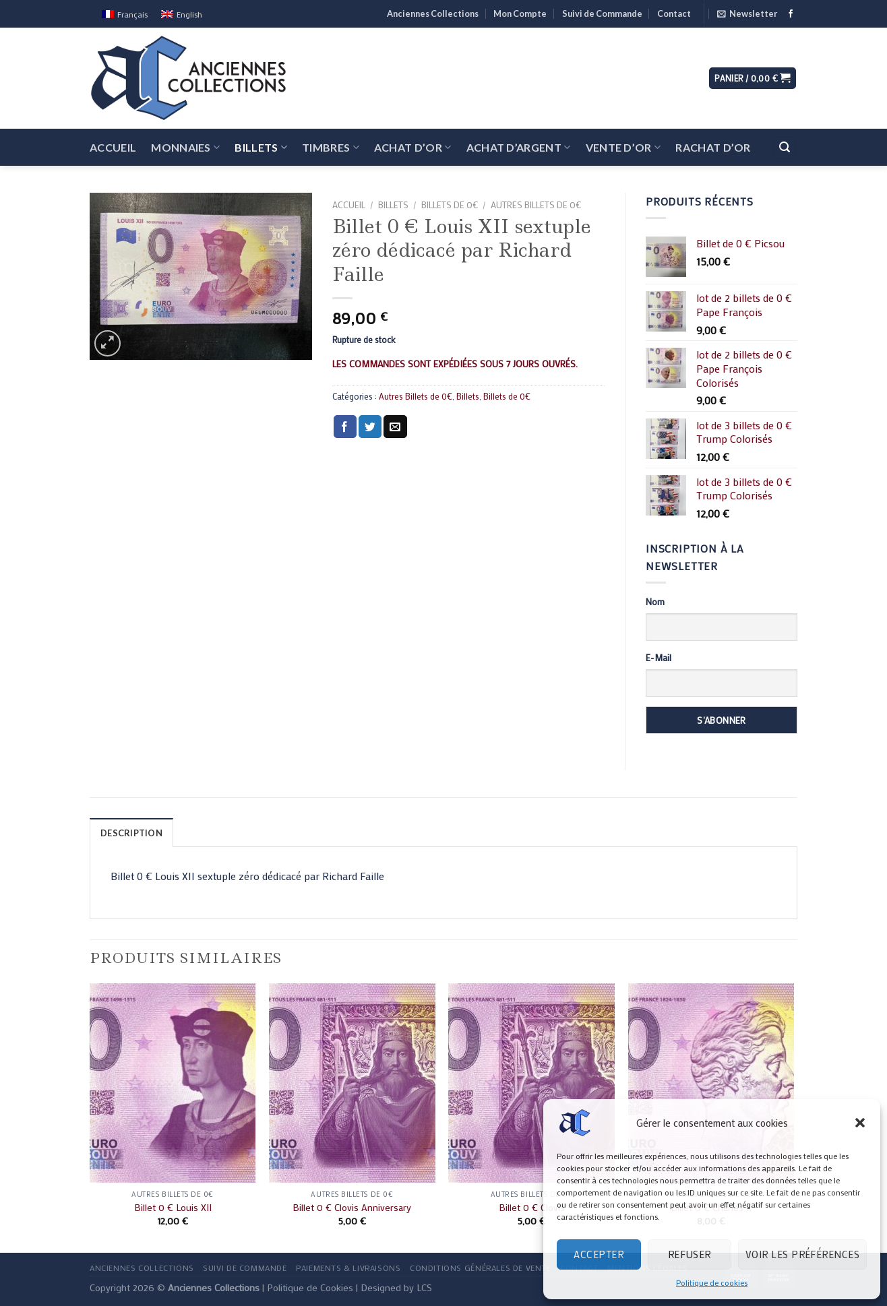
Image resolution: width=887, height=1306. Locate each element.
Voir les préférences (802, 1254)
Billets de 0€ (449, 205)
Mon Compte (520, 13)
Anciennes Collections (433, 13)
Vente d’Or (623, 147)
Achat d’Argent (518, 147)
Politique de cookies (711, 1282)
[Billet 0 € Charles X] (711, 1083)
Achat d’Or (413, 147)
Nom (655, 601)
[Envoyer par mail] (395, 426)
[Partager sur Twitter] (370, 426)
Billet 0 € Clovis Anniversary (352, 1208)
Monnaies (185, 147)
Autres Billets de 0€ (536, 205)
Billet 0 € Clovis (532, 1208)
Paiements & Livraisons (348, 1267)
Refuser (689, 1254)
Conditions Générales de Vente (480, 1267)
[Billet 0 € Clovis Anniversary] (352, 1083)
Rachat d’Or (713, 147)
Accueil (113, 147)
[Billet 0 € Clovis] (531, 1083)
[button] (860, 1122)
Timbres (330, 147)
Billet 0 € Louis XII (173, 1208)
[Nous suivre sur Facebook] (791, 14)
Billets (261, 147)
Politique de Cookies (310, 1287)
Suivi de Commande (602, 13)
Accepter (598, 1254)
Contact (674, 13)
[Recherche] (785, 147)
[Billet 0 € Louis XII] (173, 1083)
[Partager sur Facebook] (345, 426)
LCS (424, 1287)
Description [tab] (131, 833)
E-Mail (658, 657)
